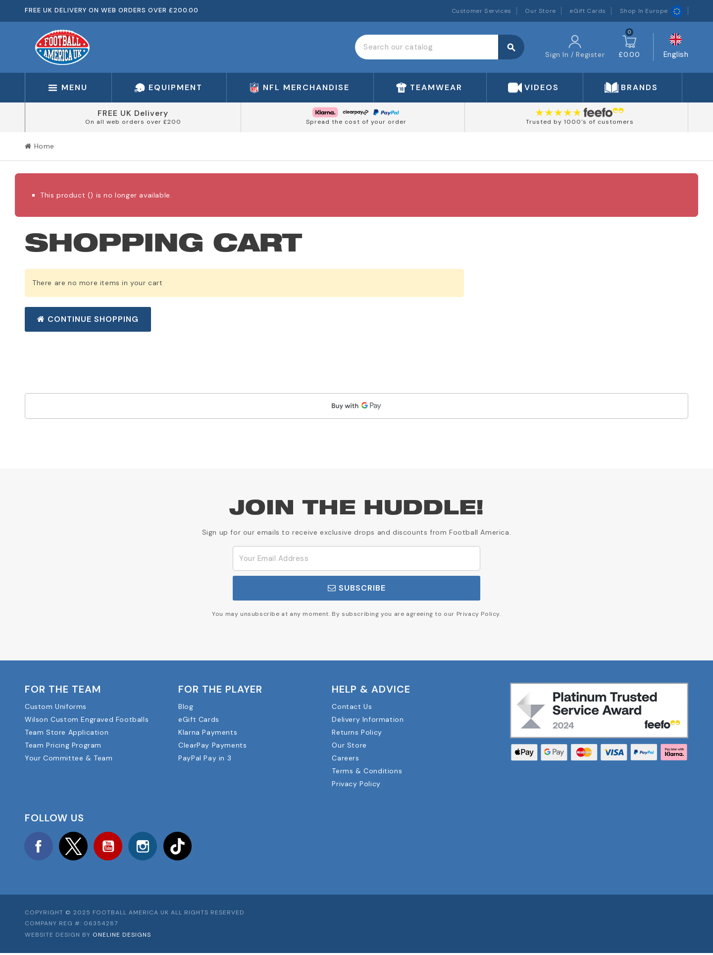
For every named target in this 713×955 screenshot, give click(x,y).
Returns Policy (357, 732)
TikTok (187, 846)
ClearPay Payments (212, 745)
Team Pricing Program (63, 745)
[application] (356, 406)
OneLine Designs (122, 937)
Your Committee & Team (69, 758)
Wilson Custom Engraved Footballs (87, 719)
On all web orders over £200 (133, 122)
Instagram (150, 846)
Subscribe (357, 588)
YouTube (113, 846)
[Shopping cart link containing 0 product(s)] (629, 47)
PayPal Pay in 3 (204, 758)
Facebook (39, 846)
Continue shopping (88, 319)
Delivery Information (368, 719)
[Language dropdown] (676, 47)
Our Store (540, 11)
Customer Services (481, 11)
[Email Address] (356, 558)
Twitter (77, 846)
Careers (345, 758)
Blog (185, 706)
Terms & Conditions (367, 770)
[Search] (439, 47)
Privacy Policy (356, 783)
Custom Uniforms (56, 706)
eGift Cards (587, 11)
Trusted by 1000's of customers (580, 122)
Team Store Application (66, 732)
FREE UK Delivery (133, 113)
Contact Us (352, 706)
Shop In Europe (651, 11)
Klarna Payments (207, 732)
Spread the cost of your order (356, 122)
